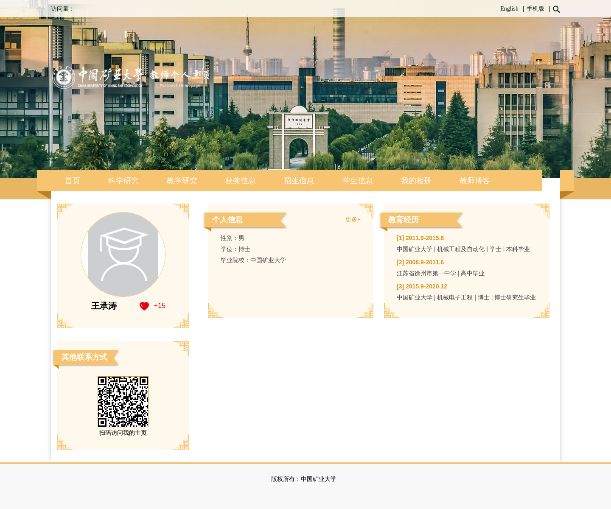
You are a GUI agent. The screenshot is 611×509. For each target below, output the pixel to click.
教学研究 (182, 180)
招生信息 (299, 180)
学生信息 (357, 180)
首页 (72, 180)
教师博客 (475, 180)
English (509, 9)
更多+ (353, 219)
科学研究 (123, 180)
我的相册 (416, 180)
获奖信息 (240, 180)
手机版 (535, 9)
